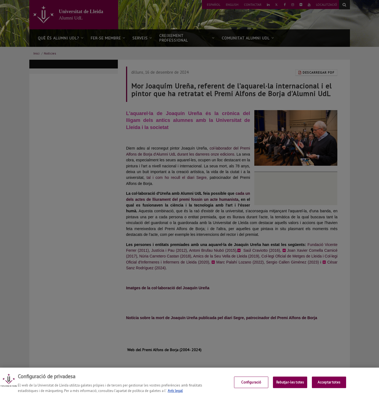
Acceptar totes (329, 385)
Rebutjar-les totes (290, 385)
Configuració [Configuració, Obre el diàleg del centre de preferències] (251, 385)
